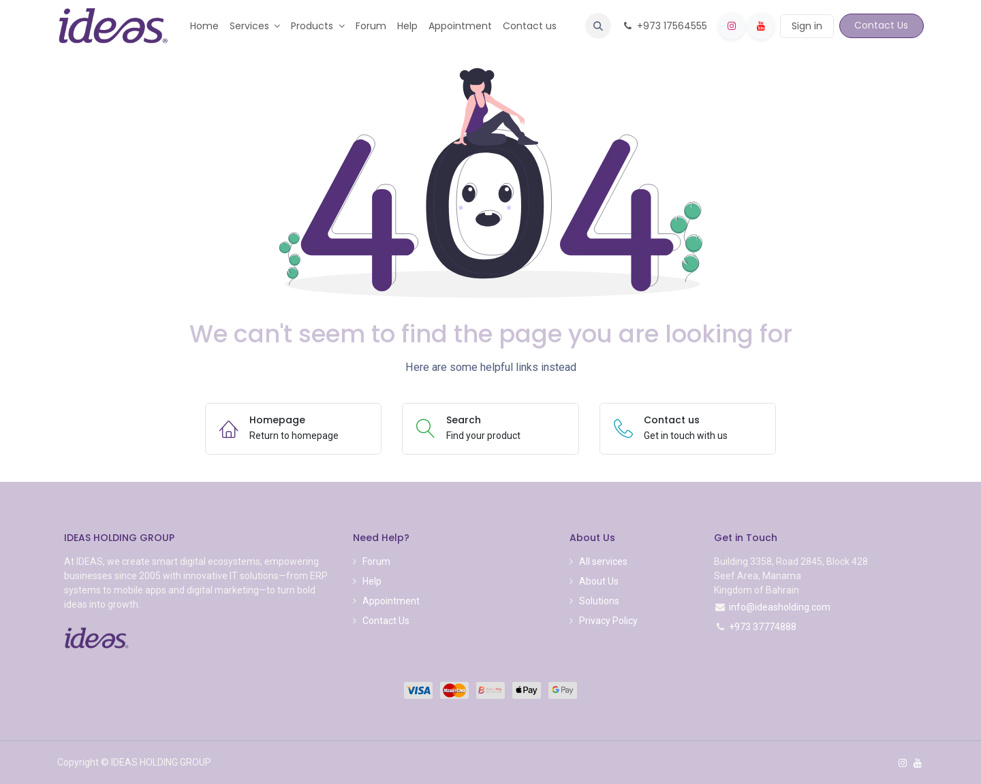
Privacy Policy (608, 620)
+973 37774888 (762, 626)
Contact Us (881, 25)
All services (603, 561)
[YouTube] (761, 25)
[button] (598, 26)
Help (372, 581)
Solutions (599, 600)
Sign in (807, 26)
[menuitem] (204, 26)
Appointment (391, 600)
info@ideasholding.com (779, 607)
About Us (599, 581)
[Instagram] (731, 25)
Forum (376, 561)
